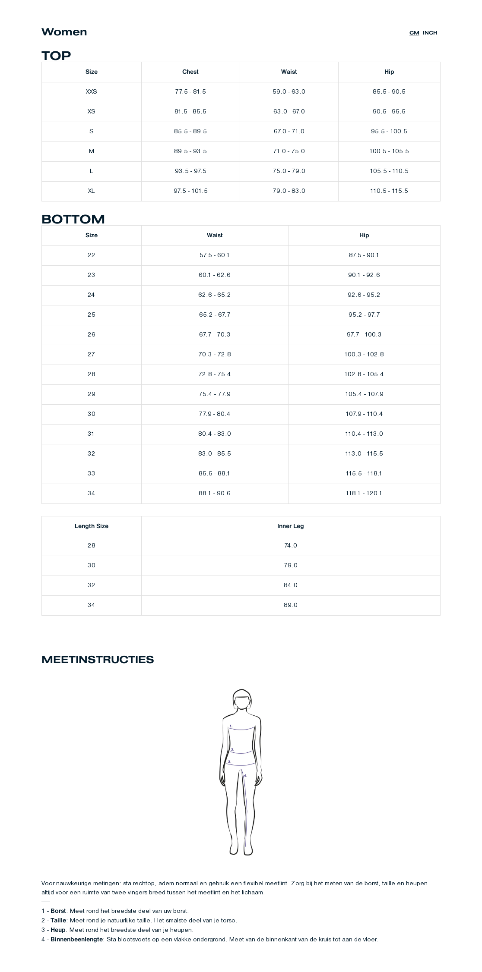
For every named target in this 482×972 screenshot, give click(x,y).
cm (414, 33)
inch (430, 33)
